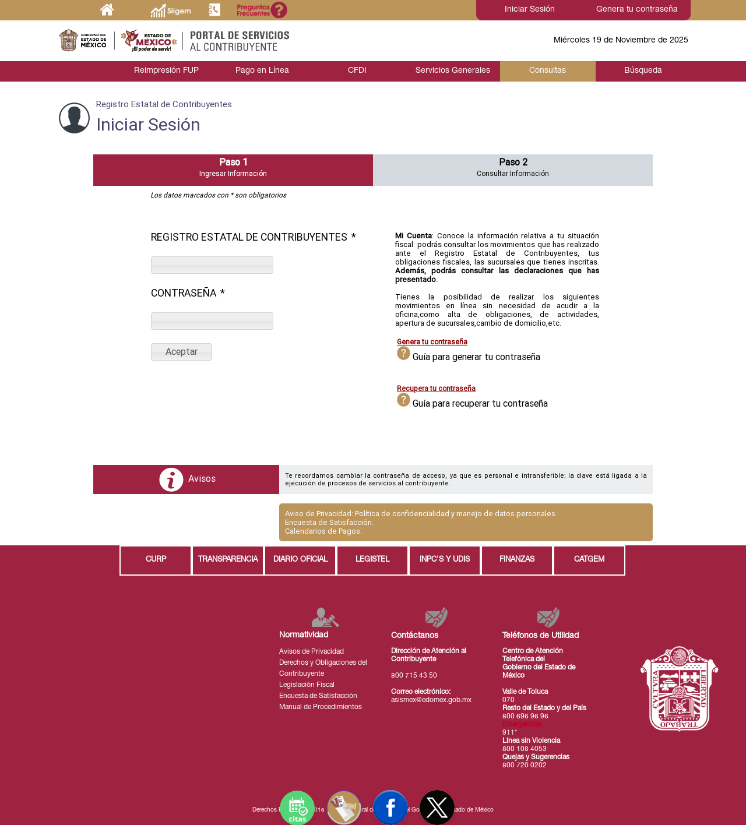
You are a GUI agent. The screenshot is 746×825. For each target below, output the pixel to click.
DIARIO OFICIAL (300, 560)
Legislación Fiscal (307, 685)
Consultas (547, 71)
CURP (156, 560)
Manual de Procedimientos (320, 707)
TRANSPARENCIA (228, 560)
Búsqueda (643, 71)
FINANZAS (516, 560)
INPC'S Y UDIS (445, 560)
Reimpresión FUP (166, 71)
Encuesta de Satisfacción (318, 696)
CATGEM (589, 560)
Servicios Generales (452, 71)
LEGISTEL (372, 560)
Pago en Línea (261, 71)
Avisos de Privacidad (311, 651)
